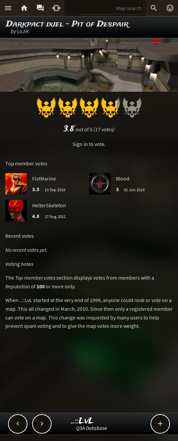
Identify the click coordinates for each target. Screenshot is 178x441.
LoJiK (23, 31)
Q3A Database (91, 428)
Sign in (80, 144)
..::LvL (82, 421)
